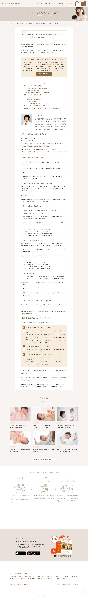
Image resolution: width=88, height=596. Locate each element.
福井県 (11, 579)
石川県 (71, 576)
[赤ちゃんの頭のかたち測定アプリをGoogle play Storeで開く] (33, 553)
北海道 (25, 576)
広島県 (20, 579)
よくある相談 (75, 584)
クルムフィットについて (38, 3)
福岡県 (33, 579)
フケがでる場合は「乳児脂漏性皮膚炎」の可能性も (38, 92)
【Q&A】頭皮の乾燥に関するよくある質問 (35, 106)
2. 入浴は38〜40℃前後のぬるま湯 (34, 99)
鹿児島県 (52, 579)
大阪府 (15, 576)
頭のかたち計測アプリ (61, 3)
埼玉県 (48, 576)
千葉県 (53, 576)
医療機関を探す (48, 3)
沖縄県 (57, 579)
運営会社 (58, 584)
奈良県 (15, 579)
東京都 (11, 576)
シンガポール (63, 579)
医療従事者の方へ (70, 3)
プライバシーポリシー (66, 584)
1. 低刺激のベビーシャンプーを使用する (35, 97)
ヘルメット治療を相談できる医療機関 (19, 573)
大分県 (47, 579)
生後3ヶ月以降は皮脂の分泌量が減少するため (37, 88)
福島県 (34, 576)
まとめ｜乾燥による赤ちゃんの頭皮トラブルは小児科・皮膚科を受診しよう (43, 108)
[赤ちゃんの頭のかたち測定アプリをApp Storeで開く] (20, 553)
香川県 (29, 579)
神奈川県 (21, 576)
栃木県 (39, 576)
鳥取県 (24, 579)
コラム (54, 3)
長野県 (66, 576)
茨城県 (57, 576)
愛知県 (30, 576)
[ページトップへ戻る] (85, 590)
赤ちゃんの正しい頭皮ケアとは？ (33, 95)
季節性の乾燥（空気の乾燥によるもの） (35, 90)
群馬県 (44, 576)
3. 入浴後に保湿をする (32, 101)
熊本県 (42, 579)
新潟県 (62, 576)
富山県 (75, 576)
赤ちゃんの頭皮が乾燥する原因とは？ (34, 86)
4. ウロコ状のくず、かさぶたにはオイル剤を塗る (37, 103)
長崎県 (38, 579)
